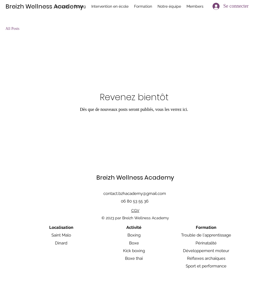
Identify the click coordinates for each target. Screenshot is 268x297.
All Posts (12, 29)
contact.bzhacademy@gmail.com (134, 193)
